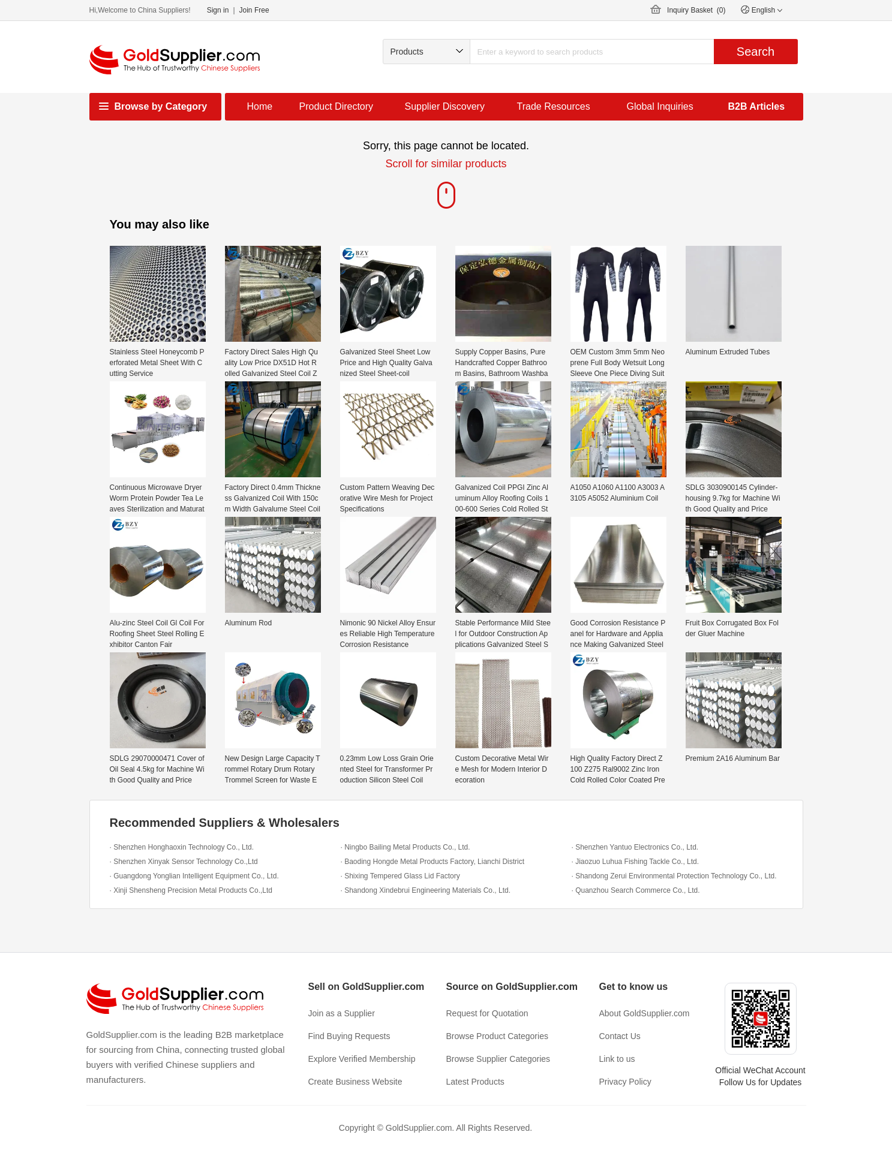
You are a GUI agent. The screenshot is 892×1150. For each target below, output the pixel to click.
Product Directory (336, 106)
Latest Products (475, 1081)
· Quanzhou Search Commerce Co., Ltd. (636, 890)
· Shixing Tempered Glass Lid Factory (400, 876)
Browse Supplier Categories (498, 1059)
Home (260, 106)
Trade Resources (553, 106)
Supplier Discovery (445, 106)
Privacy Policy (625, 1081)
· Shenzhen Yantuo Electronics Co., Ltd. (635, 847)
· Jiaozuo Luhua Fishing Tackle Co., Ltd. (635, 861)
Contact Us (620, 1036)
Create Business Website (355, 1081)
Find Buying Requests (349, 1036)
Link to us (617, 1059)
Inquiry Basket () (696, 10)
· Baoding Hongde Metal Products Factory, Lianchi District (433, 861)
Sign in (218, 10)
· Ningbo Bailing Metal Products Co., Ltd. (405, 847)
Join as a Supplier (341, 1013)
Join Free (254, 10)
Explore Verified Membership (362, 1059)
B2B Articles (756, 106)
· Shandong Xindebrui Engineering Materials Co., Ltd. (426, 890)
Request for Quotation (487, 1013)
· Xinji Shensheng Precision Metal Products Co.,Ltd (191, 890)
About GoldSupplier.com (644, 1013)
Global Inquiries (660, 106)
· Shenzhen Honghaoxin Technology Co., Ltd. (182, 847)
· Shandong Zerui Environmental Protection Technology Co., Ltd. (674, 876)
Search (755, 51)
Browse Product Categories (497, 1036)
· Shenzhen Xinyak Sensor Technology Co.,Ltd (184, 861)
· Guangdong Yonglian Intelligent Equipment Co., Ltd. (194, 876)
